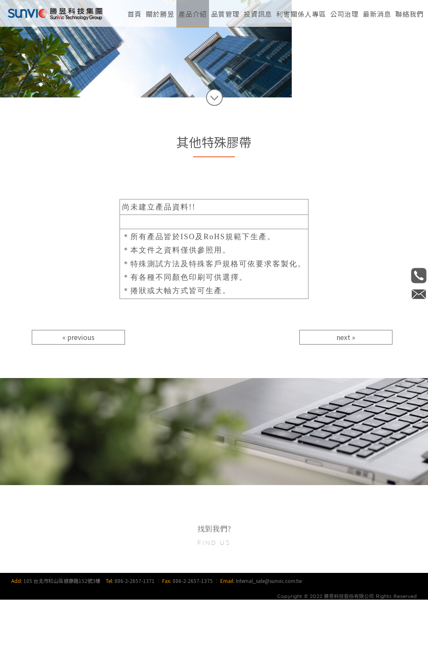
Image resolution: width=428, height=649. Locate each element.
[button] (160, 12)
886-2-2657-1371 (135, 630)
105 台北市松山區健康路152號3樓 (61, 630)
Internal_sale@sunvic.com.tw (269, 630)
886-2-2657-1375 (193, 630)
